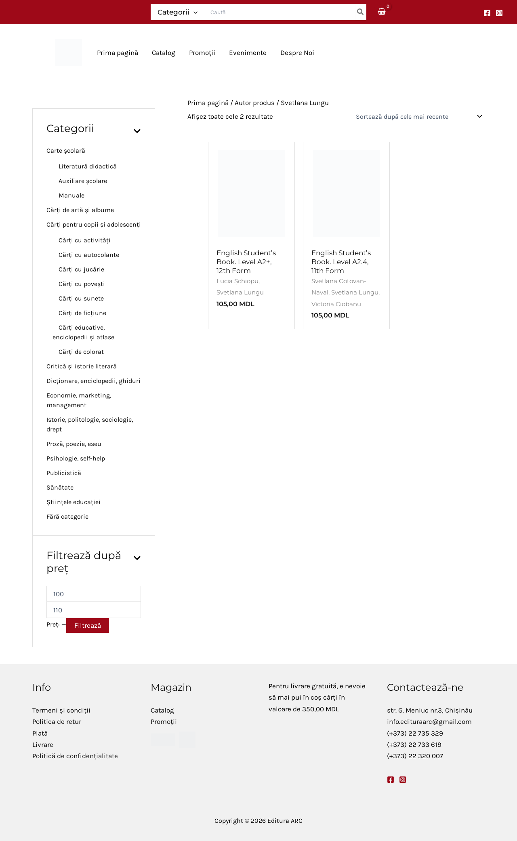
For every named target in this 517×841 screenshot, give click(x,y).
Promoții (164, 721)
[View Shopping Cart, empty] (382, 11)
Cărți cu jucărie (81, 269)
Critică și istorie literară (81, 366)
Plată (40, 733)
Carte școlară (65, 150)
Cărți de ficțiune (82, 313)
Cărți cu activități (85, 240)
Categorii (178, 12)
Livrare (42, 744)
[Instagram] (499, 13)
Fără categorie (67, 516)
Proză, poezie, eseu (73, 444)
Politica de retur (56, 721)
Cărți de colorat (81, 351)
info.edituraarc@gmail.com (429, 721)
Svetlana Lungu (240, 292)
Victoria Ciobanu (336, 304)
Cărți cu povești (82, 284)
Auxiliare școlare (83, 181)
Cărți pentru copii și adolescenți (93, 224)
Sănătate (60, 487)
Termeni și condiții (61, 710)
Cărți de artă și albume (80, 210)
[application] (193, 12)
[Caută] (360, 12)
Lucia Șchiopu (237, 281)
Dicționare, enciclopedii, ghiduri (93, 381)
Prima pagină (208, 103)
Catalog (162, 710)
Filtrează (87, 625)
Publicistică (63, 473)
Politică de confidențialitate (75, 756)
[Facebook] (487, 13)
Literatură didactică (88, 166)
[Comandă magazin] (418, 116)
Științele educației (73, 502)
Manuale (71, 195)
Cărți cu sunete (81, 298)
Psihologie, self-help (75, 458)
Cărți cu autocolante (89, 255)
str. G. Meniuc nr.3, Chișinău (430, 710)
